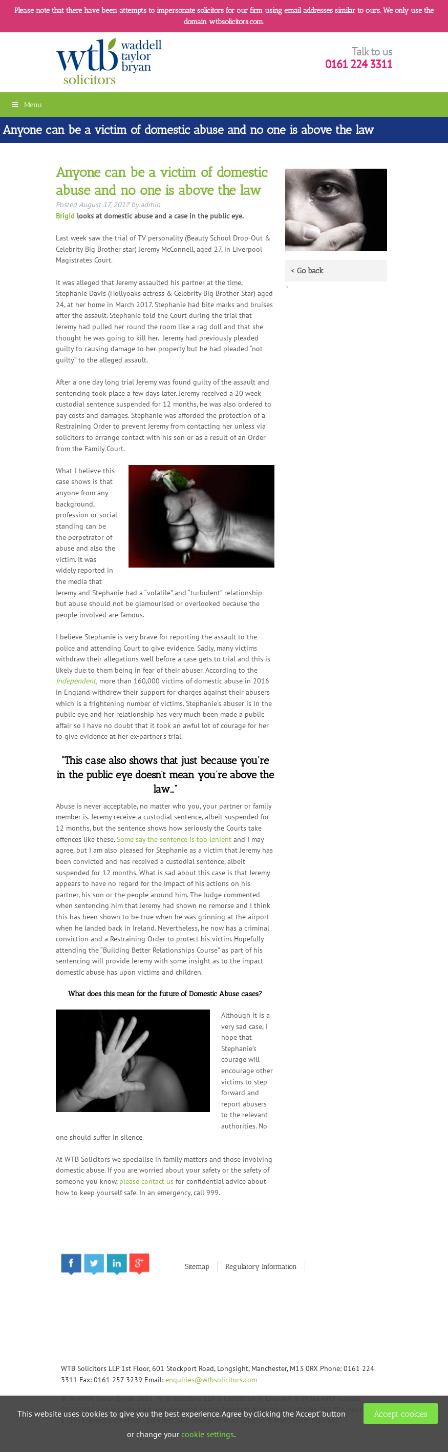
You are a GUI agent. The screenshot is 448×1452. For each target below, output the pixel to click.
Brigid (65, 215)
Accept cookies (401, 1414)
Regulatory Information (261, 1266)
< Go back (307, 270)
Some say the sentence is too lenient (174, 839)
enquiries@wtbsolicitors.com (211, 1379)
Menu (26, 104)
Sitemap (197, 1266)
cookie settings (207, 1434)
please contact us (146, 1181)
